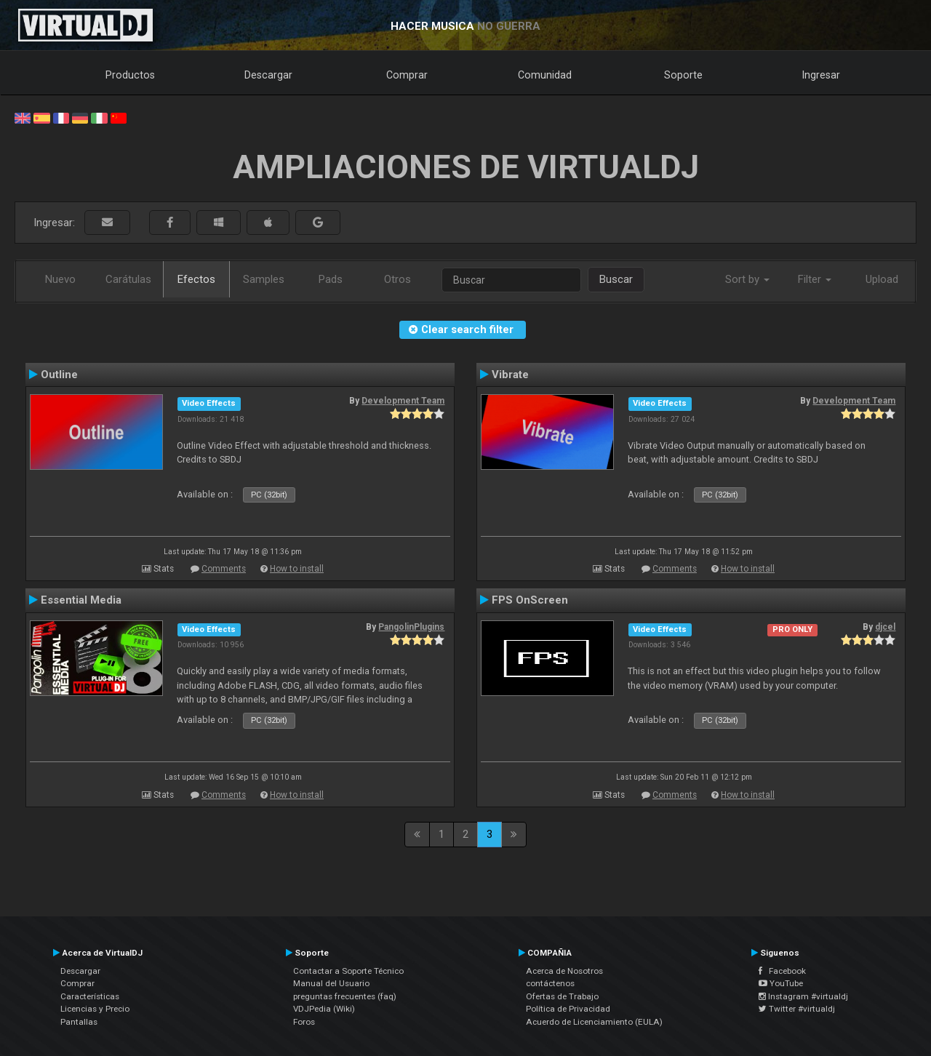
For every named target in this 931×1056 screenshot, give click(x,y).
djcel (885, 627)
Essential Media (81, 600)
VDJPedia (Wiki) (324, 1009)
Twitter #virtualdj (797, 1009)
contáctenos (550, 983)
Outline (59, 374)
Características (89, 996)
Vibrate (510, 374)
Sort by (747, 279)
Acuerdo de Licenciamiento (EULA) (594, 1022)
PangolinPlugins (411, 627)
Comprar (407, 75)
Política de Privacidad (568, 1009)
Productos (130, 75)
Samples (263, 279)
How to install (297, 569)
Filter (814, 279)
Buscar (616, 279)
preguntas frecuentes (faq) (344, 996)
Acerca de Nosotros (564, 971)
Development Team (402, 401)
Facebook (782, 971)
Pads (331, 279)
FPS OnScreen (530, 600)
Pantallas (78, 1022)
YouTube (781, 983)
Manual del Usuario (331, 983)
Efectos (196, 279)
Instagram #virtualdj (803, 996)
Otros (397, 279)
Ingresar (821, 75)
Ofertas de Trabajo (562, 996)
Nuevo (60, 279)
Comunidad (545, 75)
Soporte (683, 75)
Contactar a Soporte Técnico (348, 971)
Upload (882, 279)
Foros (304, 1022)
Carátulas (128, 279)
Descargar (268, 75)
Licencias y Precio (94, 1009)
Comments (223, 569)
